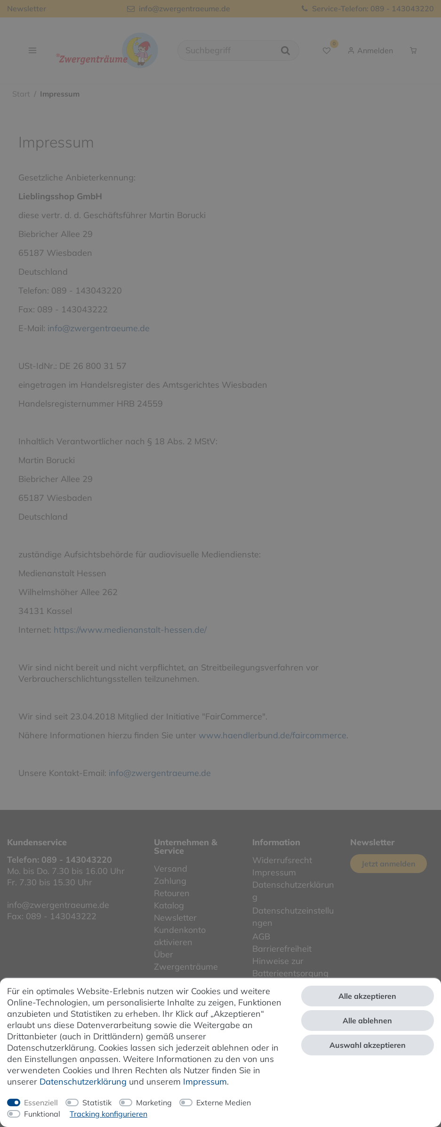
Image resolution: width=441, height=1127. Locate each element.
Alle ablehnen (367, 1020)
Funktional (42, 1114)
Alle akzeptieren (367, 996)
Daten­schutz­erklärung (83, 1081)
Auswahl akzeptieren (367, 1045)
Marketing (154, 1102)
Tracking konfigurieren (108, 1114)
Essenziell (41, 1102)
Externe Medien (223, 1102)
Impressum (205, 1081)
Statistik (97, 1102)
